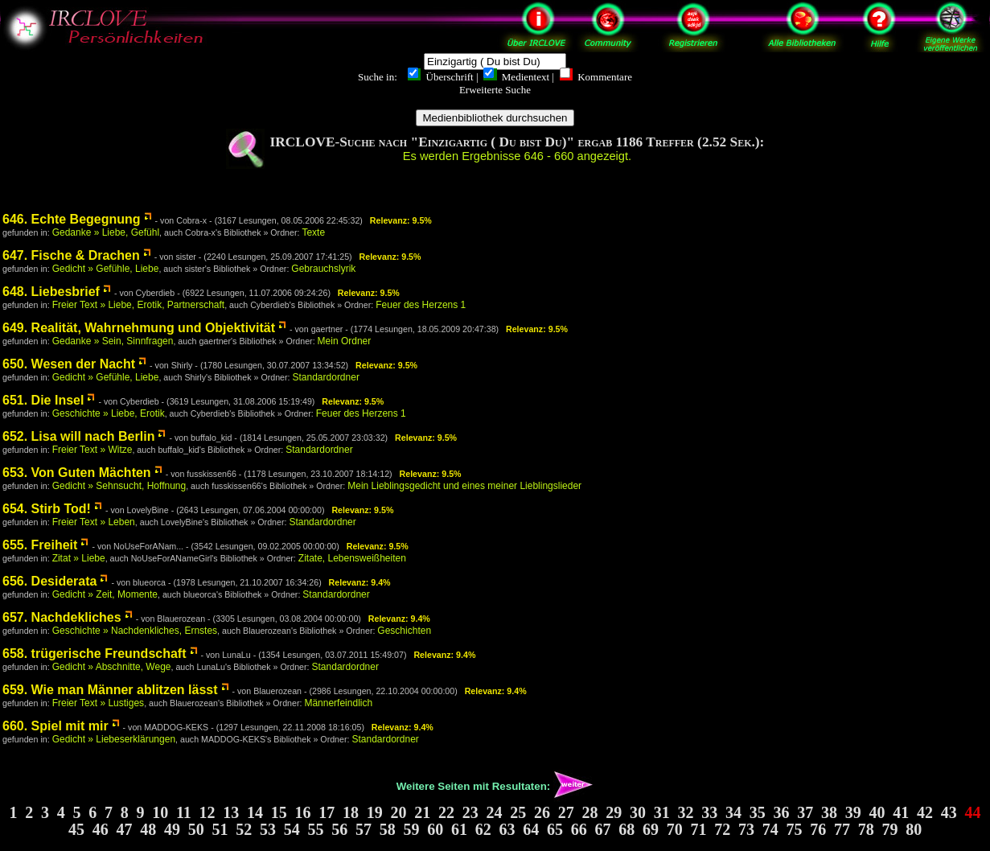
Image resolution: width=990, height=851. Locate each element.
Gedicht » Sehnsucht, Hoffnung (119, 485)
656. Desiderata (49, 581)
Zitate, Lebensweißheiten (352, 558)
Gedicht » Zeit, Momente (105, 594)
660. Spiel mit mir (55, 726)
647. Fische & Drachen (71, 255)
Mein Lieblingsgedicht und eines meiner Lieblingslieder (464, 485)
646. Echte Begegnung (71, 219)
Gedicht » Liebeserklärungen (113, 739)
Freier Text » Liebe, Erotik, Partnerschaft (138, 304)
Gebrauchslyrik (323, 268)
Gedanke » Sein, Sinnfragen (113, 341)
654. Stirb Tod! (46, 509)
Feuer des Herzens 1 (421, 304)
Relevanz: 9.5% (401, 220)
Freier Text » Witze (92, 449)
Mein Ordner (345, 341)
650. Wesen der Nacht (68, 364)
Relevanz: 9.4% (360, 582)
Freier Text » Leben (93, 522)
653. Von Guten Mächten (76, 472)
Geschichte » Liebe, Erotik (108, 413)
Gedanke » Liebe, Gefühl (105, 232)
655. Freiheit (39, 545)
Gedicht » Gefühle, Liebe (105, 268)
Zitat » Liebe (78, 558)
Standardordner (326, 377)
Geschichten (404, 630)
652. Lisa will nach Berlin (78, 436)
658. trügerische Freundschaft (94, 653)
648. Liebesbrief (51, 291)
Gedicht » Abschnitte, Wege (111, 666)
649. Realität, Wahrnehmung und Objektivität (138, 328)
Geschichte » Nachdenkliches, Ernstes (134, 630)
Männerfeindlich (338, 703)
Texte (313, 232)
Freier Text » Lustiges (98, 703)
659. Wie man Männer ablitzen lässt (110, 690)
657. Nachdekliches (61, 617)
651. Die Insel (43, 400)
